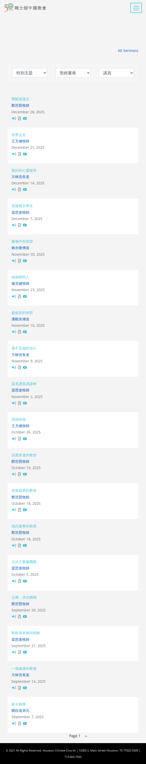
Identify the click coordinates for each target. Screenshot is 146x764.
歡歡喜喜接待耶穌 (25, 632)
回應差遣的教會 (23, 455)
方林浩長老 (20, 176)
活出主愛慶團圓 (23, 561)
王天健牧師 (20, 141)
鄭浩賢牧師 (20, 105)
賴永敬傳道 (20, 247)
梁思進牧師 (20, 212)
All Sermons (128, 50)
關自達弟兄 (20, 710)
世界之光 (18, 134)
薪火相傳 (18, 704)
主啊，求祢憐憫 (23, 597)
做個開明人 (20, 277)
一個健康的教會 (23, 668)
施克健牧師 (20, 283)
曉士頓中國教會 (31, 8)
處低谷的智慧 (22, 312)
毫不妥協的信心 (23, 348)
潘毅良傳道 (20, 319)
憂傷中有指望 (22, 241)
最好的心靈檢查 (23, 170)
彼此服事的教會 (23, 526)
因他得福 (18, 419)
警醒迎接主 (20, 99)
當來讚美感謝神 (23, 383)
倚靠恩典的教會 (23, 490)
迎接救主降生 (22, 205)
